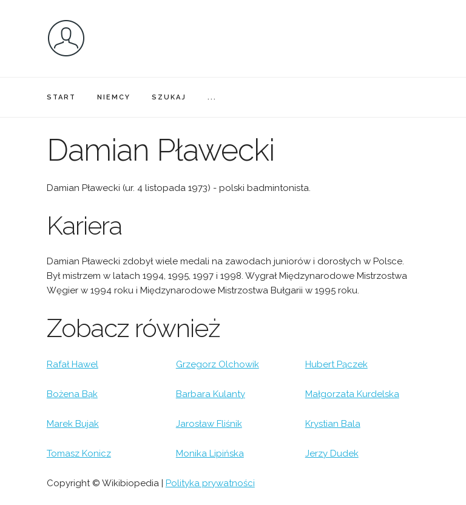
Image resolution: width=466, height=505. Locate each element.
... (212, 97)
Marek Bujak (73, 423)
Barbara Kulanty (210, 394)
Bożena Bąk (72, 394)
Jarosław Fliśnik (209, 423)
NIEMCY (113, 97)
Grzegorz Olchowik (217, 364)
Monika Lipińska (210, 453)
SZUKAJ (169, 97)
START (61, 97)
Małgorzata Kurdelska (352, 394)
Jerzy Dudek (332, 453)
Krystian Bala (332, 423)
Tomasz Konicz (79, 453)
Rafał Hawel (72, 364)
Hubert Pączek (336, 364)
